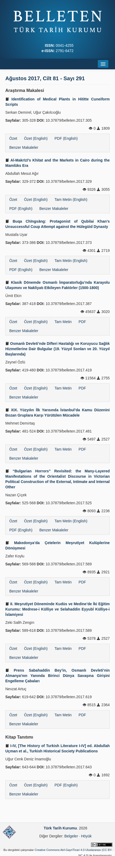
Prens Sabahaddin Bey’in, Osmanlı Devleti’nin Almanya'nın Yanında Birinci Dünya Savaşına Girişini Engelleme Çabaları (57, 675)
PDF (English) (66, 138)
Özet (13, 138)
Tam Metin (63, 322)
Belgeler (71, 836)
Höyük (86, 836)
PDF (82, 322)
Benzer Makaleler (23, 147)
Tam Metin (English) (70, 199)
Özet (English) (36, 138)
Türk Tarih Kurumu (60, 828)
